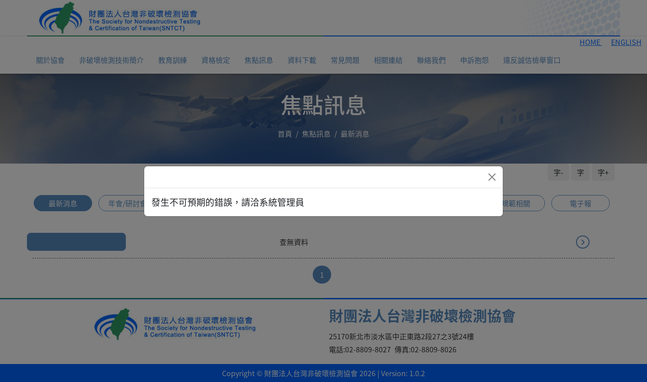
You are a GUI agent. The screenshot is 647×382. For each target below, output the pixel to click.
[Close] (492, 177)
